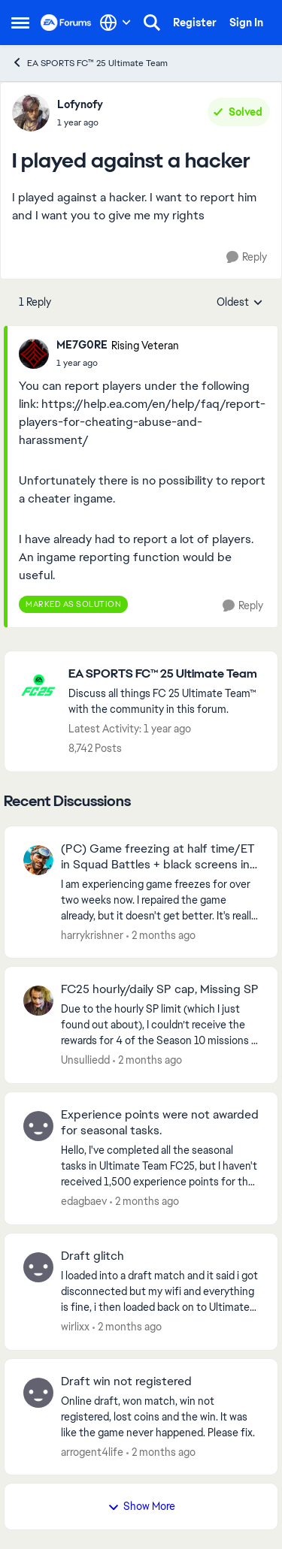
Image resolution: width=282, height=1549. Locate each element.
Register (195, 22)
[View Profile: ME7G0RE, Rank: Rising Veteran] (34, 354)
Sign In (246, 22)
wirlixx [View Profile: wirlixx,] (75, 1326)
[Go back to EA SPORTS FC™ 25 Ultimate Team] (165, 674)
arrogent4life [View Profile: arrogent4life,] (92, 1451)
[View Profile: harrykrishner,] (38, 860)
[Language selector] (115, 23)
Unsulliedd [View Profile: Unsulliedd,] (85, 1060)
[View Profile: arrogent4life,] (38, 1393)
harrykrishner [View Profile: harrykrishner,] (92, 934)
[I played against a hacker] (117, 363)
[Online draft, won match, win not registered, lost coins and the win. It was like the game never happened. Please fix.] (160, 1416)
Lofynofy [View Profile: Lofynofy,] (80, 104)
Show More (141, 1506)
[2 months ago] (161, 935)
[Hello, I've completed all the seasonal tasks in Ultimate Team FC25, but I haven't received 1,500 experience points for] (160, 1166)
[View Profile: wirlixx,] (38, 1267)
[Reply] (246, 257)
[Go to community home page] (66, 22)
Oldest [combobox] (240, 302)
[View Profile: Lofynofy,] (31, 112)
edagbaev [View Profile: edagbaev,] (84, 1201)
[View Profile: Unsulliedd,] (38, 1001)
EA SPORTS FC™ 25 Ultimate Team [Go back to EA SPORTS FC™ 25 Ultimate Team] (89, 62)
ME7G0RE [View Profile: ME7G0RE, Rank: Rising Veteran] (82, 345)
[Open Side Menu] (20, 22)
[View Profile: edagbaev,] (38, 1126)
